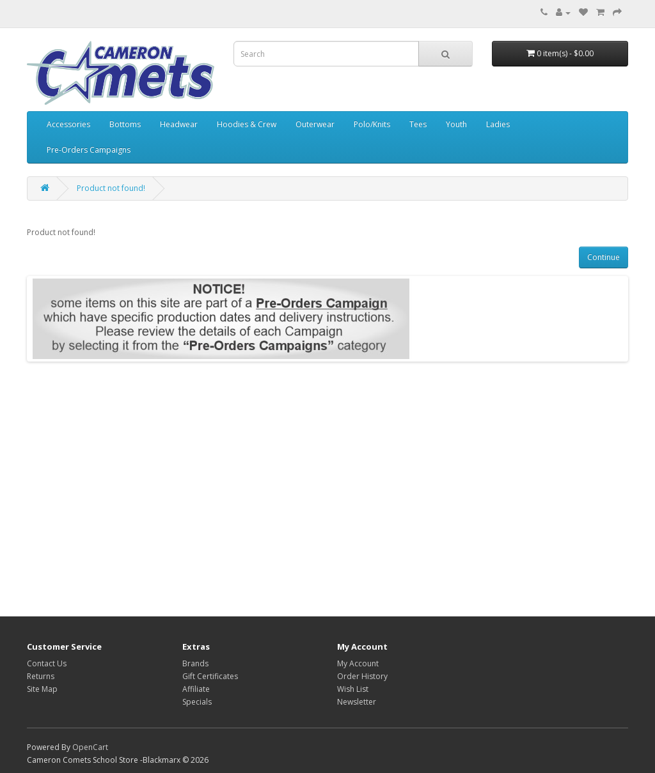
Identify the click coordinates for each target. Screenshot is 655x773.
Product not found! (111, 188)
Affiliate (196, 689)
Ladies (498, 124)
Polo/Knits (372, 124)
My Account (358, 663)
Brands (195, 663)
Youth (456, 124)
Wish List (352, 689)
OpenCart (90, 747)
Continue (603, 257)
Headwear (179, 124)
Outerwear (315, 124)
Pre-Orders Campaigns (88, 149)
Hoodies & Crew (246, 124)
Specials (197, 701)
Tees (418, 124)
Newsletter (356, 701)
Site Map (42, 689)
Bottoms (125, 124)
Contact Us (47, 663)
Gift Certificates (210, 676)
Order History (362, 676)
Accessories (68, 124)
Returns (40, 676)
